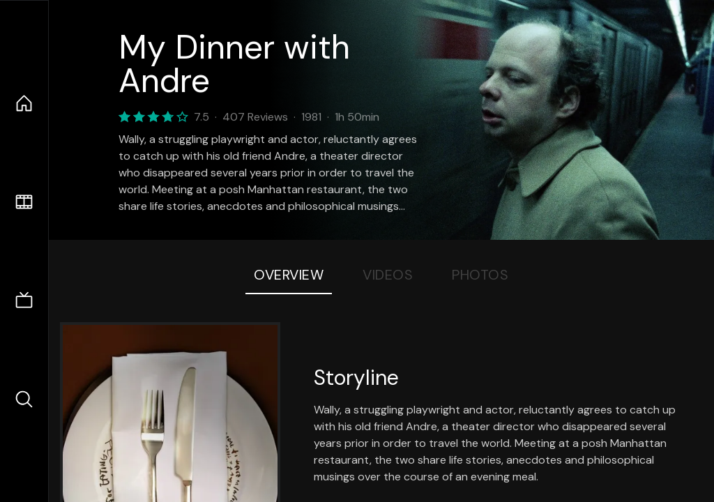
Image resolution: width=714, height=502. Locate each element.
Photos (480, 275)
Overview (289, 275)
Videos (388, 275)
